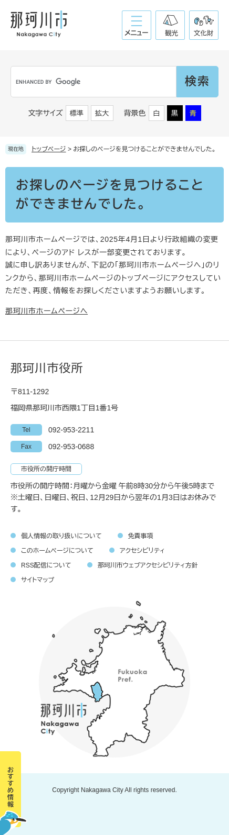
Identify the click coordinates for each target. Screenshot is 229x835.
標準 (77, 113)
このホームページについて (57, 550)
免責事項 (140, 536)
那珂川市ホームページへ (46, 311)
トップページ (49, 149)
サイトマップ (37, 580)
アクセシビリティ (142, 550)
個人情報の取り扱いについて (61, 536)
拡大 (102, 113)
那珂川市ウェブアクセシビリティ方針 (148, 565)
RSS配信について (46, 565)
